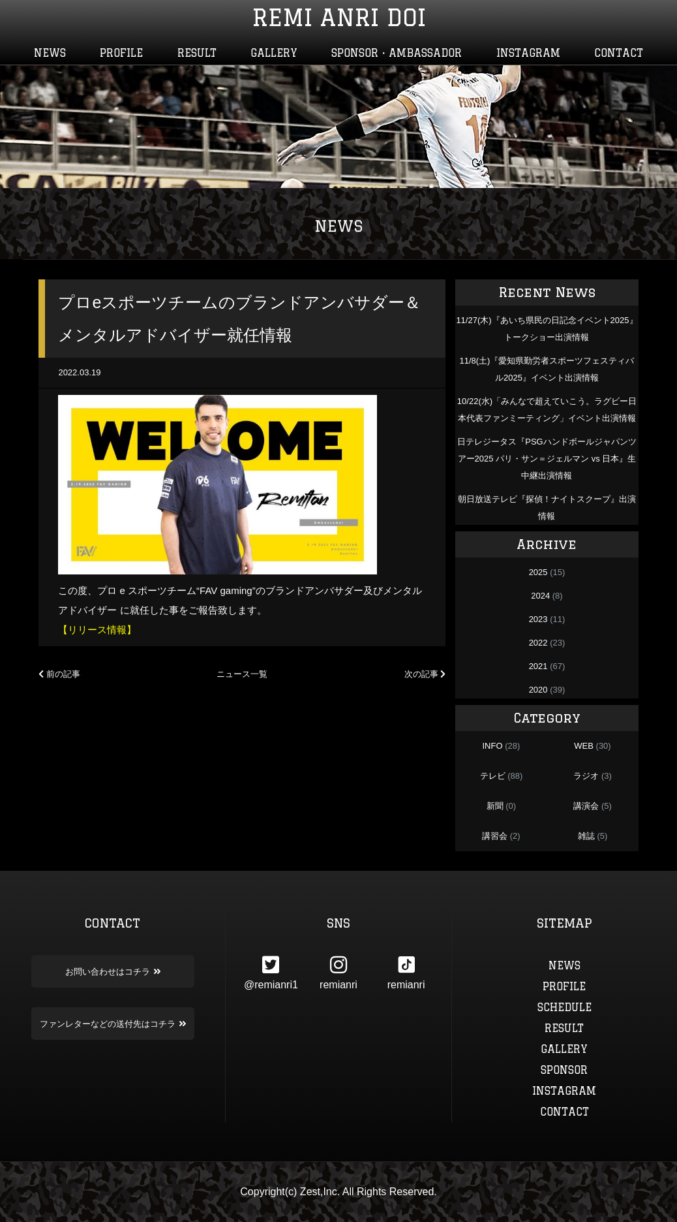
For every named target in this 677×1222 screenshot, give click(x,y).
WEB (584, 746)
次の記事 (425, 674)
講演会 (586, 806)
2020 (538, 690)
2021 (538, 666)
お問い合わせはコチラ (112, 971)
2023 (538, 619)
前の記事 (59, 674)
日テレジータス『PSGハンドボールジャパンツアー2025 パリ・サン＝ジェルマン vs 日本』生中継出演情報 (546, 458)
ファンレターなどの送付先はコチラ (113, 1023)
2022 (538, 643)
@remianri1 (271, 972)
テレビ (492, 776)
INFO (492, 746)
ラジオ (586, 776)
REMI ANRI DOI (339, 18)
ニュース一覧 (242, 674)
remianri (338, 972)
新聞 (495, 806)
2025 (538, 572)
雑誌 (586, 836)
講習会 (494, 836)
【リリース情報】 (97, 629)
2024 (540, 596)
